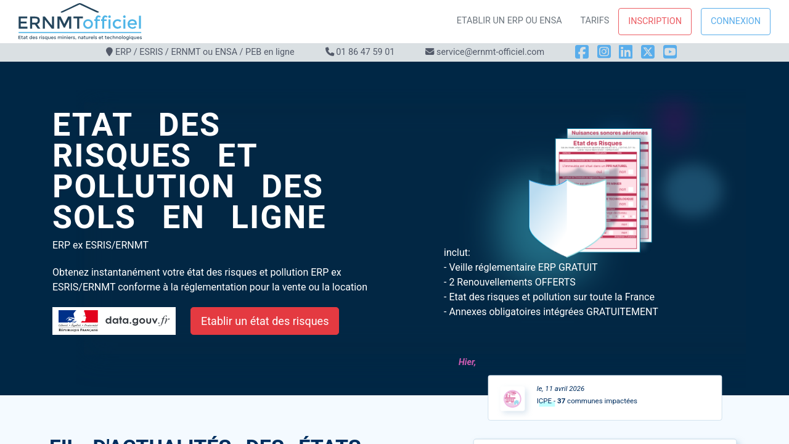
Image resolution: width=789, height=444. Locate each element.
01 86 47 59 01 (365, 52)
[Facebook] (582, 52)
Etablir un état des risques (265, 320)
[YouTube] (670, 52)
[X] (648, 52)
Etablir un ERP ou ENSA (509, 20)
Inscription (655, 21)
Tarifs (595, 20)
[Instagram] (604, 52)
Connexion (736, 21)
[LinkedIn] (625, 52)
